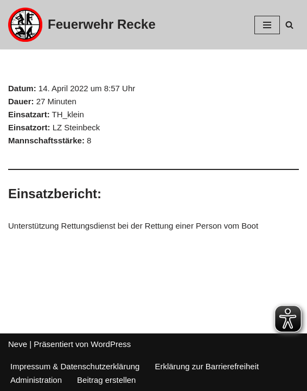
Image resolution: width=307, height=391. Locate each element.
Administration (36, 379)
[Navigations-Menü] (267, 25)
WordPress (111, 344)
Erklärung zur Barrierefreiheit (207, 366)
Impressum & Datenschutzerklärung (74, 366)
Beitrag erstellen (106, 379)
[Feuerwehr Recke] (82, 25)
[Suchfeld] (289, 25)
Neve (17, 344)
